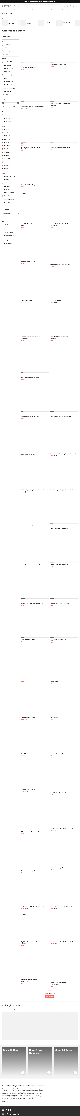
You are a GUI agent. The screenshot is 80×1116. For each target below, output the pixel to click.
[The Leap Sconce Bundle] (35, 701)
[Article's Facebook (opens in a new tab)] (11, 1112)
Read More (5, 1099)
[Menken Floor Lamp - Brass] (64, 46)
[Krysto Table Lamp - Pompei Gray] (64, 736)
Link (3, 18)
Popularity (7, 42)
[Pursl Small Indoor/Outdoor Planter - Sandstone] (64, 86)
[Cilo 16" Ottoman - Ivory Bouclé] (64, 507)
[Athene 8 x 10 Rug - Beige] (35, 167)
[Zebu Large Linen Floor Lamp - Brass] (35, 811)
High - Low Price (9, 45)
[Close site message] (76, 1)
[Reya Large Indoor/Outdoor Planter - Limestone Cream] (64, 395)
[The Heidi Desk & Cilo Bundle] (35, 773)
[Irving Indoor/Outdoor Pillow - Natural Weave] (35, 962)
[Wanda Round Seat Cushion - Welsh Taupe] (64, 962)
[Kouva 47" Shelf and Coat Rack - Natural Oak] (64, 203)
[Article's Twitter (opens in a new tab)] (14, 1112)
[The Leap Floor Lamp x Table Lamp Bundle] (35, 548)
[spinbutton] (6, 103)
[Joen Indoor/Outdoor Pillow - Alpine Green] (64, 621)
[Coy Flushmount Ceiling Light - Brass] (64, 244)
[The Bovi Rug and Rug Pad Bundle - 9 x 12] (35, 890)
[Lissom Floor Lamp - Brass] (64, 850)
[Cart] (76, 6)
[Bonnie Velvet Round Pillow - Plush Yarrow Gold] (35, 126)
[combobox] (64, 6)
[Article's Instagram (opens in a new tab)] (3, 1112)
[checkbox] (10, 59)
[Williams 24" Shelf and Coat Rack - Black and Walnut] (35, 86)
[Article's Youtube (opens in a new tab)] (18, 1112)
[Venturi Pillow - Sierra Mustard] (64, 546)
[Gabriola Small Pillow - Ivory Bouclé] (64, 582)
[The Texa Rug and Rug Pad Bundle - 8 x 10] (64, 474)
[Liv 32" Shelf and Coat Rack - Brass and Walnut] (35, 203)
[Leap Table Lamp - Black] (35, 621)
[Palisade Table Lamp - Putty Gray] (35, 395)
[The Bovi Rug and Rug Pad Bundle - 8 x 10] (35, 509)
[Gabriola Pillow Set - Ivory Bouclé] (64, 772)
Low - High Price (9, 48)
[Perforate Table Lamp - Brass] (35, 850)
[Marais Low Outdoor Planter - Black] (64, 126)
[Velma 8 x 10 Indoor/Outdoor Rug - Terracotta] (64, 319)
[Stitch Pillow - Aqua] (35, 283)
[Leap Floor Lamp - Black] (35, 436)
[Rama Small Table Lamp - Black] (35, 356)
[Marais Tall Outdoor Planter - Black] (35, 659)
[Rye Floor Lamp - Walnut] (35, 244)
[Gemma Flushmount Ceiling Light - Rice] (35, 582)
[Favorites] (73, 6)
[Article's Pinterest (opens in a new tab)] (7, 1112)
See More (49, 994)
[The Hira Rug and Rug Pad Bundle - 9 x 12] (64, 812)
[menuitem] (4, 10)
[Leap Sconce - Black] (64, 700)
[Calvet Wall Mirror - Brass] (35, 46)
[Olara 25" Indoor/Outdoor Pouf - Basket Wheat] (64, 659)
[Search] (38, 6)
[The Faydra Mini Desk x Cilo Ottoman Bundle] (64, 890)
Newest (7, 51)
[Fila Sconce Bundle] (64, 284)
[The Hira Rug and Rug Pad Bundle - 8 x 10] (35, 474)
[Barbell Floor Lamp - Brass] (35, 736)
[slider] (3, 100)
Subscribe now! (52, 1)
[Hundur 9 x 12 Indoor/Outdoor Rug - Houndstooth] (35, 319)
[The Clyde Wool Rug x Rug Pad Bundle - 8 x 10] (64, 437)
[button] (67, 6)
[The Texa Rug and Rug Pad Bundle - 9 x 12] (64, 925)
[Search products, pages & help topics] (58, 6)
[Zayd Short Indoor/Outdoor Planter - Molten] (35, 924)
